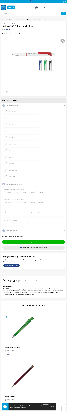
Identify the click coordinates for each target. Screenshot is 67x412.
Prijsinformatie (38, 373)
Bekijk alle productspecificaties (11, 33)
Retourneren (4, 397)
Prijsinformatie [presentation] (21, 248)
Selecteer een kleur (10, 105)
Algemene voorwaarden (40, 395)
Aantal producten (9, 198)
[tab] (9, 248)
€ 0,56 (38, 356)
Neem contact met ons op (11, 233)
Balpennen (28, 19)
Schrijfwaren (20, 19)
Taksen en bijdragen (39, 378)
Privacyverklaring (38, 397)
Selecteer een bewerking (12, 151)
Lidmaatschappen (39, 380)
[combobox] (31, 13)
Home (2, 19)
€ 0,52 (8, 314)
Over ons (36, 371)
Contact (3, 395)
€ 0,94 (38, 314)
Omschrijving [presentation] (9, 248)
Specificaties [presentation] (34, 248)
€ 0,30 (8, 356)
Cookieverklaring (38, 400)
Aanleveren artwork (39, 376)
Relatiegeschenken (11, 19)
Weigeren (52, 406)
